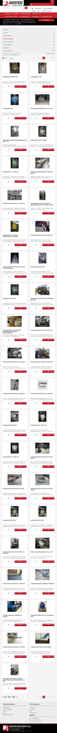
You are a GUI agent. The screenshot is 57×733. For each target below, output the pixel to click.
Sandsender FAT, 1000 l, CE (39, 425)
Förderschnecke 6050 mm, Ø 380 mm (14, 393)
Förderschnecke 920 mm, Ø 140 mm (13, 488)
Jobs (38, 11)
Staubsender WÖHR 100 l (10, 77)
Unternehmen (38, 8)
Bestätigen (46, 20)
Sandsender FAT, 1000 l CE (11, 172)
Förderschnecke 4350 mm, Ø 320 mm (14, 583)
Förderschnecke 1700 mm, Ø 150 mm (42, 330)
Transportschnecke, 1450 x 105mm (41, 647)
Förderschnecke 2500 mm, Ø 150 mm (14, 362)
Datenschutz (32, 707)
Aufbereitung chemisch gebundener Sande (11, 55)
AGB (31, 711)
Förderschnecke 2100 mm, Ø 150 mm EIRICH (42, 489)
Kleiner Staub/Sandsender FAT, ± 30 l (42, 552)
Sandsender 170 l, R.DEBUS (39, 140)
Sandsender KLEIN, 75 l (10, 425)
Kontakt (33, 11)
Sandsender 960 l (8, 108)
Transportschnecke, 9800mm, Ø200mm (42, 583)
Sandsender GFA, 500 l (9, 520)
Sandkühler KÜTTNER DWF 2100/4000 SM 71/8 (42, 299)
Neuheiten (7, 13)
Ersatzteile (15, 13)
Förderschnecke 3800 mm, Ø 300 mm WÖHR (42, 172)
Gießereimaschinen (37, 13)
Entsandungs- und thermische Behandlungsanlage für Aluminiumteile (12, 332)
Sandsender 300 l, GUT (9, 298)
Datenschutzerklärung (12, 24)
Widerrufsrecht (33, 712)
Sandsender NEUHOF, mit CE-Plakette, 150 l (42, 616)
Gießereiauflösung (25, 13)
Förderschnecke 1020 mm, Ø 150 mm (14, 647)
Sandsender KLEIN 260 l (38, 267)
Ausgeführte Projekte (46, 11)
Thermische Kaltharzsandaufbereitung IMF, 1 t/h (14, 141)
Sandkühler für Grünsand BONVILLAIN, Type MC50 (10, 236)
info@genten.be (35, 718)
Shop (11, 53)
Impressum (32, 709)
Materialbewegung (24, 16)
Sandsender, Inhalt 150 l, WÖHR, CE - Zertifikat (14, 552)
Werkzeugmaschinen (46, 16)
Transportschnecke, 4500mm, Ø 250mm (12, 616)
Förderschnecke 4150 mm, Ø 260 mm (42, 235)
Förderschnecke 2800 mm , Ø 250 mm (14, 203)
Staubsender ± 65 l (36, 77)
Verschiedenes (35, 16)
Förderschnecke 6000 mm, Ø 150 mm (42, 108)
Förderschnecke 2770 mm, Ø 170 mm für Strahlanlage (14, 267)
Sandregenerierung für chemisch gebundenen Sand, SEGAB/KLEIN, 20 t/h (14, 680)
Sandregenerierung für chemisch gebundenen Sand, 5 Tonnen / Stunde (42, 204)
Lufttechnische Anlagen (11, 16)
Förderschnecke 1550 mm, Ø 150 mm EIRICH (42, 457)
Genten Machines (5, 53)
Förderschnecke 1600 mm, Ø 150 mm (42, 362)
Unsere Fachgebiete (48, 8)
